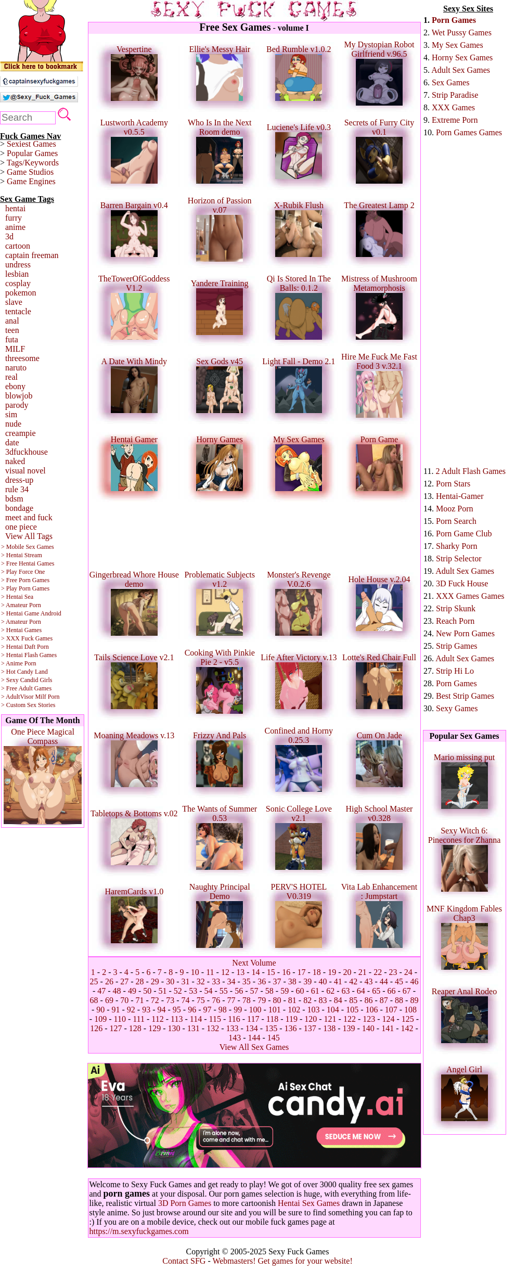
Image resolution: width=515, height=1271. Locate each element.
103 (313, 1009)
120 (310, 1019)
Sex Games (450, 82)
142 (407, 1028)
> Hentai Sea (17, 596)
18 (317, 972)
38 (292, 981)
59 (284, 990)
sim (11, 414)
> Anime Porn (18, 663)
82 (307, 1000)
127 (116, 1028)
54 (208, 990)
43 (368, 981)
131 (193, 1028)
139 (348, 1028)
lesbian (17, 273)
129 (154, 1028)
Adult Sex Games (460, 70)
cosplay (18, 283)
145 (273, 1037)
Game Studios (30, 172)
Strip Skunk (455, 608)
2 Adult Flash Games (470, 471)
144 (254, 1037)
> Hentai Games (21, 630)
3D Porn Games (184, 1203)
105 (352, 1009)
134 (252, 1028)
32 (201, 981)
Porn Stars (453, 483)
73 (170, 1000)
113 (177, 1019)
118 (272, 1019)
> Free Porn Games (25, 580)
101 (274, 1009)
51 (163, 990)
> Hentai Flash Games (29, 655)
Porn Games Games (469, 132)
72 (155, 1000)
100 (255, 1009)
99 (238, 1009)
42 (353, 981)
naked (15, 461)
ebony (15, 386)
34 (231, 981)
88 (399, 1000)
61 (315, 990)
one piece (21, 526)
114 (196, 1019)
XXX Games (453, 107)
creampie (20, 433)
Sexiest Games (31, 143)
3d (9, 236)
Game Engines (31, 181)
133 (232, 1028)
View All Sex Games (254, 1047)
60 (299, 990)
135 (271, 1028)
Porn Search (456, 521)
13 (240, 972)
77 (231, 1000)
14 (256, 972)
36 (262, 981)
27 (124, 981)
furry (13, 217)
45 (399, 981)
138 (329, 1028)
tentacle (18, 311)
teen (12, 330)
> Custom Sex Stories (28, 705)
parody (16, 405)
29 (155, 981)
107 (391, 1009)
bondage (19, 508)
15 (271, 972)
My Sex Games (457, 45)
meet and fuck (29, 517)
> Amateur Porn (21, 605)
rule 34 (17, 489)
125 (408, 1019)
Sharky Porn (457, 546)
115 (215, 1019)
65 (376, 990)
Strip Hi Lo (455, 670)
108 (410, 1009)
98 (222, 1009)
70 (124, 1000)
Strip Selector (459, 558)
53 (193, 990)
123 (369, 1019)
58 (269, 990)
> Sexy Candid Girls (26, 680)
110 (119, 1019)
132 (213, 1028)
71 (140, 1000)
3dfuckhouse (26, 451)
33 (216, 981)
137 (310, 1028)
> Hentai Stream (21, 555)
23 (393, 972)
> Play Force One (23, 571)
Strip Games (457, 645)
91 (116, 1009)
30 (170, 981)
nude (13, 423)
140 (368, 1028)
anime (15, 227)
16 (286, 972)
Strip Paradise (455, 95)
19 (332, 972)
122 (349, 1019)
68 (94, 1000)
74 (186, 1000)
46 (414, 981)
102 (294, 1009)
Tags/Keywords (33, 162)
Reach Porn (455, 621)
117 (253, 1019)
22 (378, 972)
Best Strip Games (465, 695)
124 (388, 1019)
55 (224, 990)
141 (387, 1028)
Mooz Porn (454, 508)
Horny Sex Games (462, 57)
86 (368, 1000)
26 (109, 981)
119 (291, 1019)
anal (12, 320)
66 (391, 990)
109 (100, 1019)
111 (139, 1019)
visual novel (25, 470)
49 (132, 990)
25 (94, 981)
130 (174, 1028)
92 (131, 1009)
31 (186, 981)
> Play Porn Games (25, 588)
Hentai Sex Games (309, 1203)
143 (234, 1037)
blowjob (18, 395)
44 (384, 981)
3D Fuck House (462, 583)
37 (277, 981)
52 (178, 990)
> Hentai (12, 646)
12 (225, 972)
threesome (22, 358)
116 (234, 1019)
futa (11, 339)
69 (109, 1000)
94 (162, 1009)
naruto (16, 367)
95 (177, 1009)
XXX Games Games (470, 596)
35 (246, 981)
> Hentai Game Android (31, 613)
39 (307, 981)
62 (330, 990)
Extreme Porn (455, 119)
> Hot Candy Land (24, 671)
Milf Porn (47, 696)
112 (157, 1019)
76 (216, 1000)
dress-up (19, 480)
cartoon (17, 245)
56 (239, 990)
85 (353, 1000)
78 (246, 1000)
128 (135, 1028)
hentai (15, 208)
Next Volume (254, 962)
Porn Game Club (464, 533)
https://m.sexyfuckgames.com (139, 1231)
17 (302, 972)
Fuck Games (37, 638)
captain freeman (32, 255)
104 (333, 1009)
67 (407, 990)
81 (292, 1000)
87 (384, 1000)
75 (201, 1000)
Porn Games (454, 20)
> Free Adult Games (26, 688)
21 (362, 972)
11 (210, 972)
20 (347, 972)
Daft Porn (36, 646)
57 (254, 990)
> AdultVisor (17, 696)
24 (408, 972)
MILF (15, 348)
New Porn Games (465, 633)
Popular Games (32, 153)
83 (322, 1000)
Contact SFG (183, 1260)
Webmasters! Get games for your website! (282, 1260)
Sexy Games (457, 708)
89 (414, 1000)
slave (13, 302)
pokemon (20, 292)
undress (18, 264)
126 (96, 1028)
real (11, 377)
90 (100, 1009)
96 (192, 1009)
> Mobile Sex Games (27, 546)
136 (290, 1028)
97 (207, 1009)
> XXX (10, 638)
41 (338, 981)
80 (277, 1000)
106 (371, 1009)
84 (338, 1000)
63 (345, 990)
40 (322, 981)
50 (147, 990)
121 (330, 1019)
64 (361, 990)
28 (140, 981)
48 (117, 990)
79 (262, 1000)
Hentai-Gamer (460, 496)
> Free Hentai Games (27, 563)
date (12, 442)
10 (195, 972)
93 (146, 1009)
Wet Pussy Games (462, 32)
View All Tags (29, 536)
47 (101, 990)
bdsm (14, 498)
